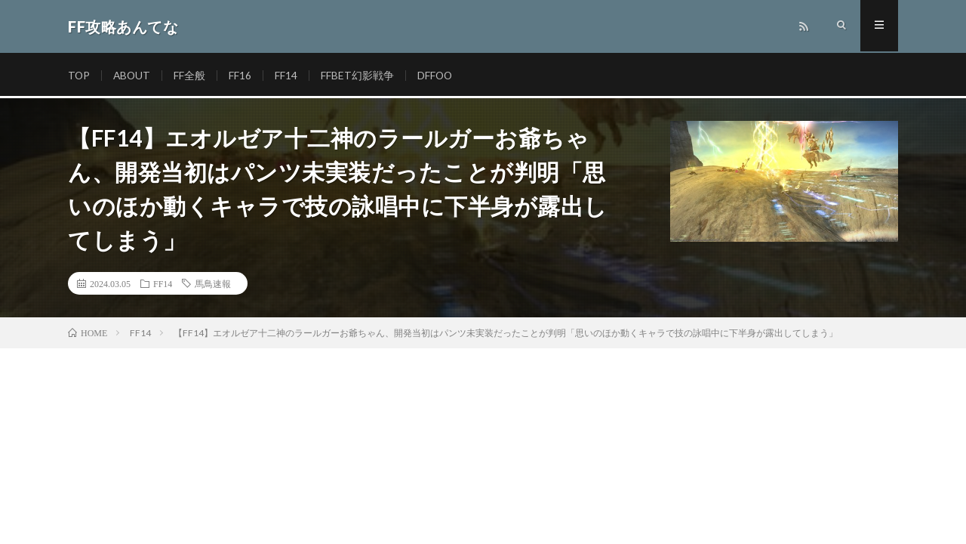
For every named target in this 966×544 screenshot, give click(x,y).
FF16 (242, 75)
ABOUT (133, 75)
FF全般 (192, 75)
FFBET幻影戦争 (359, 75)
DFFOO (438, 75)
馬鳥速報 (213, 283)
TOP (79, 75)
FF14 (288, 75)
